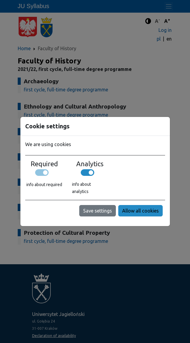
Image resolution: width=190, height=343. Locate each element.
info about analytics (81, 188)
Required (44, 163)
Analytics (90, 163)
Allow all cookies (140, 210)
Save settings (97, 210)
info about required (44, 184)
